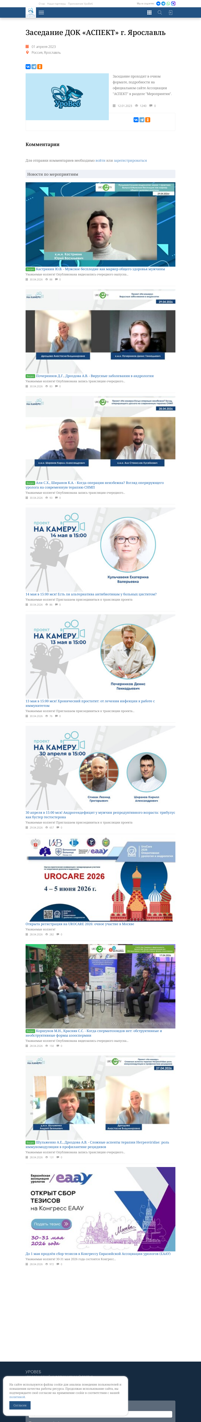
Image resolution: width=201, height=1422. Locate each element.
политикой (17, 1397)
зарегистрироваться (130, 160)
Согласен (20, 1405)
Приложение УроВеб (80, 3)
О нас (42, 3)
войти (100, 160)
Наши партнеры (56, 3)
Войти (170, 12)
